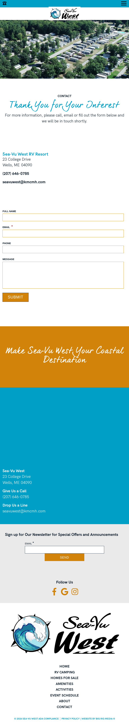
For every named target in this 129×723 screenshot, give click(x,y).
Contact (64, 707)
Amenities (64, 684)
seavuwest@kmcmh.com (24, 181)
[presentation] (31, 571)
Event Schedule (64, 695)
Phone (7, 243)
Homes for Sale (64, 678)
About (64, 701)
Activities (64, 689)
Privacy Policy (70, 718)
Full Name (9, 211)
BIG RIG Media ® (105, 718)
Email (8, 226)
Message (8, 259)
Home (64, 666)
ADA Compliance (48, 718)
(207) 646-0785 (16, 173)
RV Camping (64, 672)
